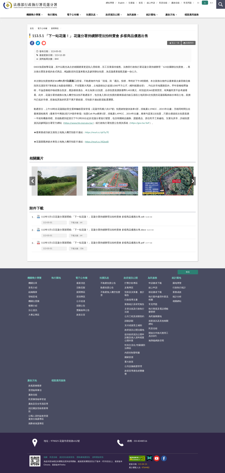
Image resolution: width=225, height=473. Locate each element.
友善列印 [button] (190, 43)
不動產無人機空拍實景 (110, 293)
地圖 (45, 457)
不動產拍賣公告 (108, 283)
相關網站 (177, 301)
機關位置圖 (33, 301)
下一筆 (193, 181)
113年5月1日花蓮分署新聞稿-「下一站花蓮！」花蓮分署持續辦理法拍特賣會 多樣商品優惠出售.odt (96, 217)
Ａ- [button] (198, 2)
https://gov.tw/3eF (140, 122)
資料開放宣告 (98, 457)
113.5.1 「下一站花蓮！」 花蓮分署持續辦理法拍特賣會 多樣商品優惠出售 (90, 36)
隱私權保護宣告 (83, 457)
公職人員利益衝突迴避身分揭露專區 (38, 417)
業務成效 (177, 292)
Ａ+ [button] (211, 2)
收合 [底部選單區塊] (188, 272)
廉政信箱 (175, 2)
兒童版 (131, 2)
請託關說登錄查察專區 (38, 410)
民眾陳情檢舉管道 (37, 399)
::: (2, 2)
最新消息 (80, 283)
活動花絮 (80, 287)
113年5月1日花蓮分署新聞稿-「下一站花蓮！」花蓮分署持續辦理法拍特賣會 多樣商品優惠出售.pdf (96, 243)
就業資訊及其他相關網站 (158, 322)
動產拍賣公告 (107, 287)
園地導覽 (177, 283)
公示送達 (80, 301)
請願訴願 (129, 320)
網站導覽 (110, 2)
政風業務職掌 (35, 385)
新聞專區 (55, 28)
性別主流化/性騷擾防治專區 (135, 346)
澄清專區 (80, 296)
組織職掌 (32, 292)
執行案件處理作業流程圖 (158, 298)
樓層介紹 (32, 305)
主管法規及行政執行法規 (134, 310)
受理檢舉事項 (35, 390)
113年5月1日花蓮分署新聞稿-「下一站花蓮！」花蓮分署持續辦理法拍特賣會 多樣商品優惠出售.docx (97, 230)
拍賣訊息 (91, 14)
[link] (32, 43)
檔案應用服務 (192, 14)
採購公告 (80, 305)
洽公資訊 (32, 310)
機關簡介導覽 (33, 14)
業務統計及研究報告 (134, 304)
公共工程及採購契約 (134, 316)
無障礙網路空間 (156, 340)
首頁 (141, 2)
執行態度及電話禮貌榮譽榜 (158, 310)
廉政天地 (170, 14)
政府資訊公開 (113, 14)
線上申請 (151, 2)
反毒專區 (129, 287)
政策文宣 (80, 314)
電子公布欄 (73, 14)
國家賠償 (129, 357)
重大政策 (129, 361)
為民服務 (131, 14)
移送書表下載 (155, 292)
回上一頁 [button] (175, 43)
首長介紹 (32, 287)
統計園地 (150, 14)
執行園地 (52, 14)
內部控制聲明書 (132, 352)
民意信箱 (163, 2)
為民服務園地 (155, 316)
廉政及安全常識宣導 (38, 403)
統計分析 (177, 296)
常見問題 (187, 2)
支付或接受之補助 (133, 325)
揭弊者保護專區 (36, 423)
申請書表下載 (155, 283)
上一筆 (32, 181)
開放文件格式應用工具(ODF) (158, 334)
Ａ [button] (205, 2)
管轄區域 (32, 296)
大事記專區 (33, 314)
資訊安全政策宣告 (67, 457)
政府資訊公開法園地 (134, 329)
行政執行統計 (179, 287)
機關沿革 (32, 283)
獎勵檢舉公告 (83, 310)
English (121, 2)
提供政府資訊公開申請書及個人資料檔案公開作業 (134, 337)
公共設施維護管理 (133, 366)
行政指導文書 (131, 299)
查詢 (220, 4)
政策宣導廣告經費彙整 (134, 372)
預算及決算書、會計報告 (134, 293)
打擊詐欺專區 (131, 283)
